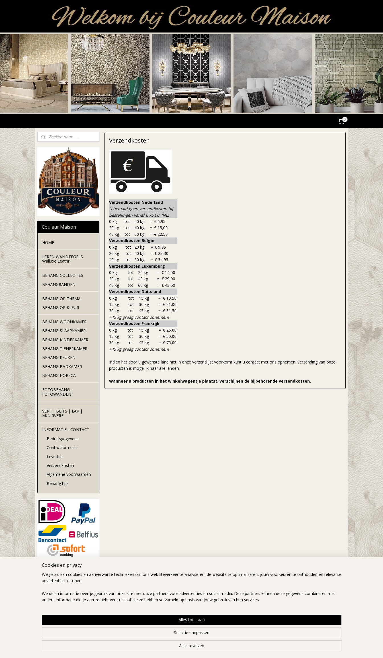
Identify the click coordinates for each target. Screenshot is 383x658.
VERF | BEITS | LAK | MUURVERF (62, 413)
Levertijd (55, 456)
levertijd (107, 585)
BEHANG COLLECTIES (62, 275)
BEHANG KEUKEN (58, 357)
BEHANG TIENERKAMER (64, 348)
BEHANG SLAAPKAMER (64, 330)
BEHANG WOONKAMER (64, 321)
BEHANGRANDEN (58, 284)
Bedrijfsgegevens (63, 438)
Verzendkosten (60, 465)
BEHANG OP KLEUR (60, 307)
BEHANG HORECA (59, 375)
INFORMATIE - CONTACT (65, 429)
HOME (48, 242)
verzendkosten (113, 592)
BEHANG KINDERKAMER (65, 339)
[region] (154, 635)
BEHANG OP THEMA (61, 298)
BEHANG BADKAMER (62, 366)
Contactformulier (62, 447)
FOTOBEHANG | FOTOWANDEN (57, 392)
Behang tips (58, 483)
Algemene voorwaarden (69, 474)
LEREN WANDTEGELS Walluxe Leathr (62, 259)
